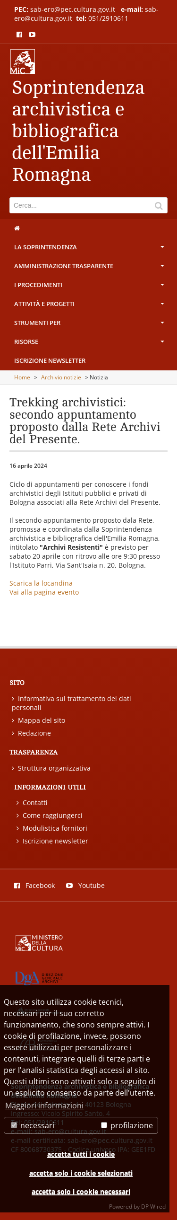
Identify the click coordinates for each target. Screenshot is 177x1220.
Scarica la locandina (41, 583)
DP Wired (153, 1206)
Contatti (32, 802)
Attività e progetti (90, 306)
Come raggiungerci (50, 815)
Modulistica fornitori (52, 828)
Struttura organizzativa (51, 768)
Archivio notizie (61, 377)
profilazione (127, 1125)
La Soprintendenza (90, 249)
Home (22, 377)
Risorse (90, 344)
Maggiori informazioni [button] (44, 1105)
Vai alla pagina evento (44, 592)
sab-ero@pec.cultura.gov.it (72, 9)
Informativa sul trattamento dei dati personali (71, 703)
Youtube (85, 885)
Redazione (31, 732)
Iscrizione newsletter (49, 360)
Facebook (34, 885)
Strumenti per (90, 325)
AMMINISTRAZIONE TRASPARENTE (90, 268)
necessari (32, 1125)
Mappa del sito (38, 720)
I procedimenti (90, 287)
